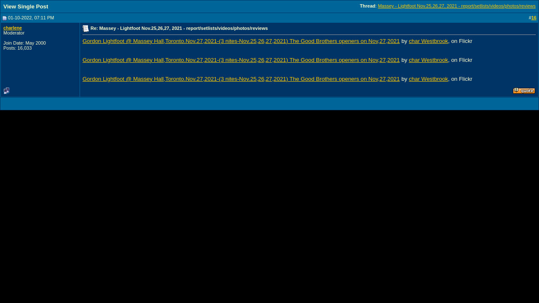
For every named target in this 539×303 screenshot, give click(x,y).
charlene (12, 27)
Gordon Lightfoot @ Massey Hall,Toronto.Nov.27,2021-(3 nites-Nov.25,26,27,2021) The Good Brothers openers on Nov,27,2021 (241, 41)
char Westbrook (428, 41)
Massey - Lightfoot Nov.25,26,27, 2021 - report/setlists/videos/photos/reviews (457, 5)
